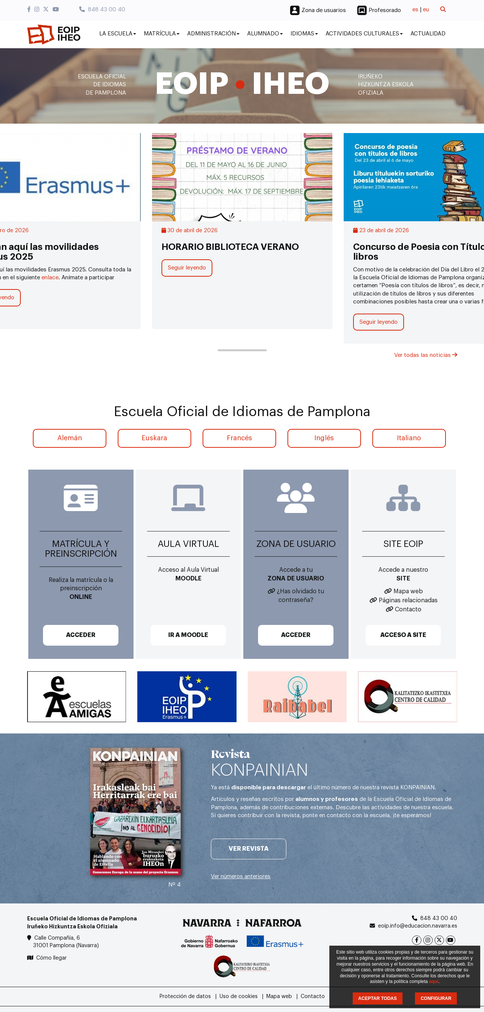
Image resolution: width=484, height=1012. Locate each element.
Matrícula (162, 34)
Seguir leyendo (187, 268)
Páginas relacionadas (408, 600)
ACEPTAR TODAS (377, 998)
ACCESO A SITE (403, 635)
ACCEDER (80, 635)
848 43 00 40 (102, 9)
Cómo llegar (51, 958)
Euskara (154, 438)
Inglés (324, 438)
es (415, 9)
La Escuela (117, 34)
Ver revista (249, 849)
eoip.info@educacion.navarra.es (417, 926)
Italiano (409, 438)
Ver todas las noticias (425, 355)
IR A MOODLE (188, 635)
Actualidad (428, 34)
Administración (213, 34)
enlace (49, 277)
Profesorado (385, 10)
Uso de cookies (239, 996)
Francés (239, 438)
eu (426, 9)
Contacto (408, 609)
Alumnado (265, 34)
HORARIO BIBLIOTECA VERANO (230, 246)
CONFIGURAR (436, 998)
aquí (433, 981)
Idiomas (304, 34)
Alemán (69, 438)
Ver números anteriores (240, 876)
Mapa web (408, 591)
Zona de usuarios (323, 10)
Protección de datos (185, 996)
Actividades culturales (364, 34)
